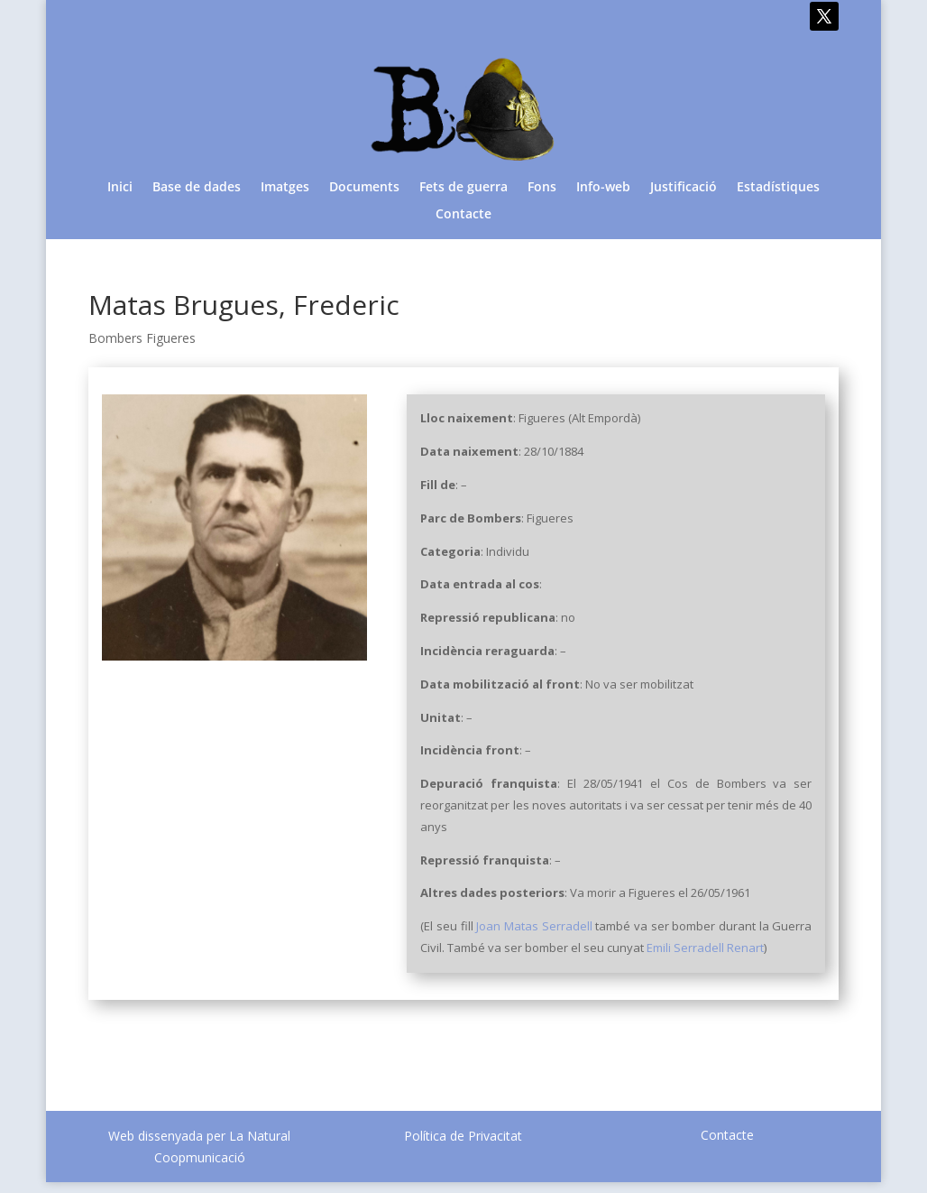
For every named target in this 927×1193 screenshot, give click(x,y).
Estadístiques (778, 187)
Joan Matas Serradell (534, 926)
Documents (364, 187)
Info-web (603, 187)
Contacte (463, 215)
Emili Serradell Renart (705, 947)
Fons (542, 187)
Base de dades (196, 187)
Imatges (285, 187)
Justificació (683, 187)
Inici (120, 187)
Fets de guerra (463, 187)
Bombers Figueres (142, 338)
